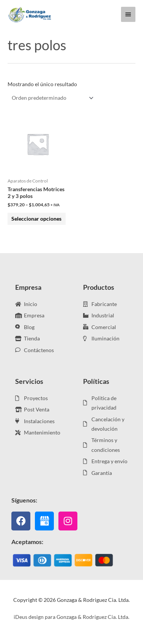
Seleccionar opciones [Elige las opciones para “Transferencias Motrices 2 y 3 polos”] (36, 218)
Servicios (29, 381)
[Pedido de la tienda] (51, 98)
